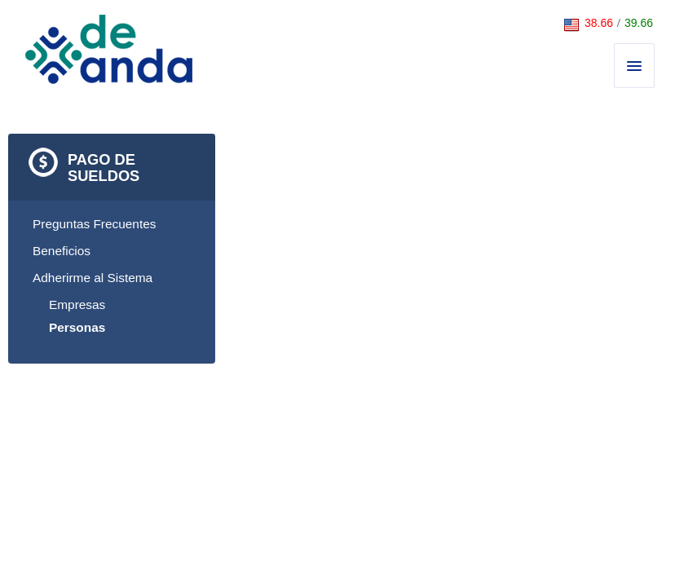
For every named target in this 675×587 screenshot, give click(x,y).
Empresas (77, 304)
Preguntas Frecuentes (94, 224)
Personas (77, 327)
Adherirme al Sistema (92, 278)
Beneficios (61, 251)
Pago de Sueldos (103, 167)
